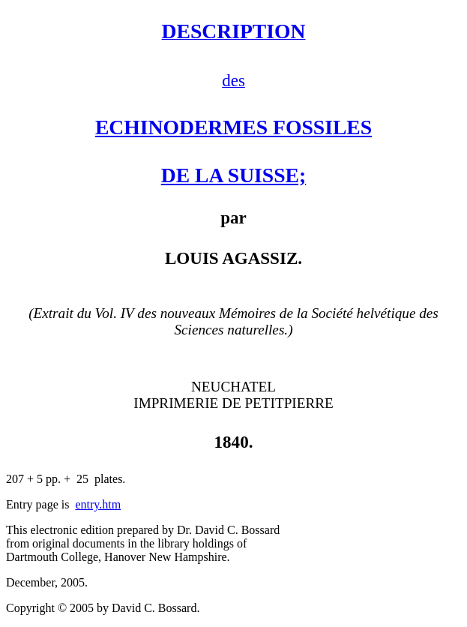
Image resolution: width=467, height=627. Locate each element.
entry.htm (98, 504)
